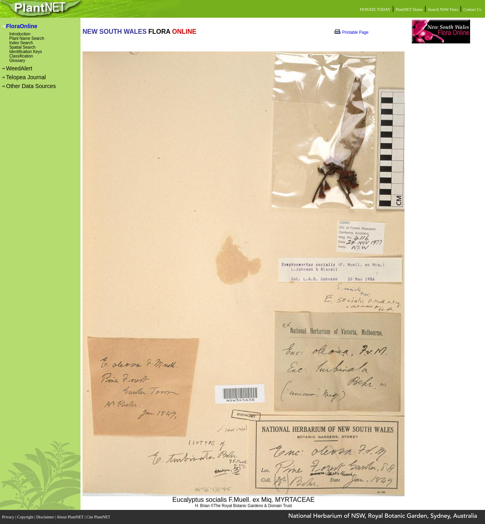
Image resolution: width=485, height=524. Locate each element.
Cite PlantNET (99, 517)
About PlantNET (70, 517)
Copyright (26, 517)
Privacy (8, 517)
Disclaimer (45, 517)
